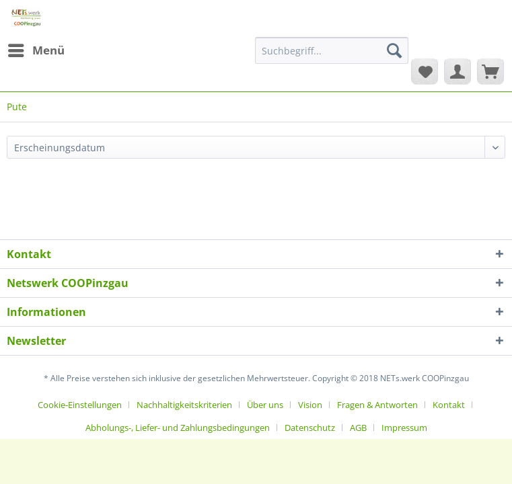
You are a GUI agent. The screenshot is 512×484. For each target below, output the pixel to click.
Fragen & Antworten (377, 405)
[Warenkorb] (490, 71)
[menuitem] (35, 50)
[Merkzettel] (424, 71)
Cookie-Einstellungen (80, 405)
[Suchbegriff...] (331, 50)
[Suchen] (394, 50)
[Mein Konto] (457, 71)
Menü (36, 49)
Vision (310, 405)
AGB (358, 427)
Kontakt (449, 405)
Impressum (404, 427)
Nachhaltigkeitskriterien (184, 405)
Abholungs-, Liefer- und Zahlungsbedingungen (177, 427)
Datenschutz (310, 427)
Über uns (265, 405)
